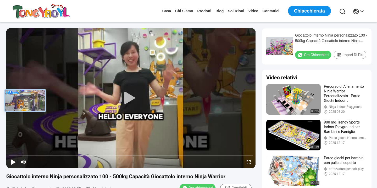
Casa (166, 11)
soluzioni (236, 11)
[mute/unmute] (23, 162)
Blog (219, 11)
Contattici (270, 11)
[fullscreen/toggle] (248, 162)
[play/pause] (13, 162)
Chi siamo (184, 11)
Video (253, 11)
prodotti (204, 11)
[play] (130, 98)
